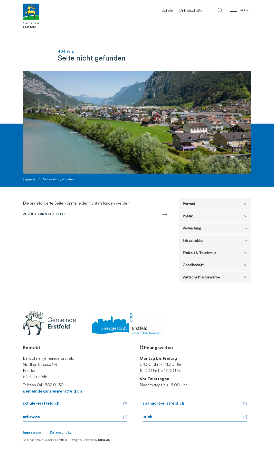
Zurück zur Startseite (44, 214)
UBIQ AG (104, 440)
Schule (167, 10)
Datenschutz (60, 432)
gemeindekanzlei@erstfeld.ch (52, 391)
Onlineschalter (191, 10)
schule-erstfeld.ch (41, 403)
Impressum (32, 432)
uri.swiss (31, 417)
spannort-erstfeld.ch (163, 403)
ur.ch (147, 417)
